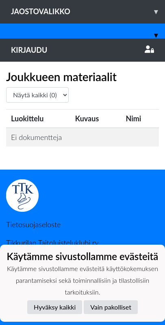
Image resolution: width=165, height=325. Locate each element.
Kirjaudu (82, 49)
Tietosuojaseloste (33, 224)
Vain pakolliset (110, 307)
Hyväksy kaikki (55, 307)
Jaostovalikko (88, 11)
